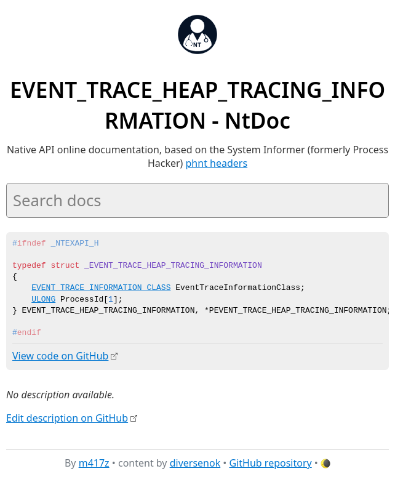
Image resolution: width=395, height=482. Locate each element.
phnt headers (217, 163)
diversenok (195, 463)
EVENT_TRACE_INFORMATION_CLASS (100, 288)
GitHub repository (270, 463)
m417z (94, 463)
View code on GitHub (60, 356)
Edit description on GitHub (67, 417)
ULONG (43, 299)
